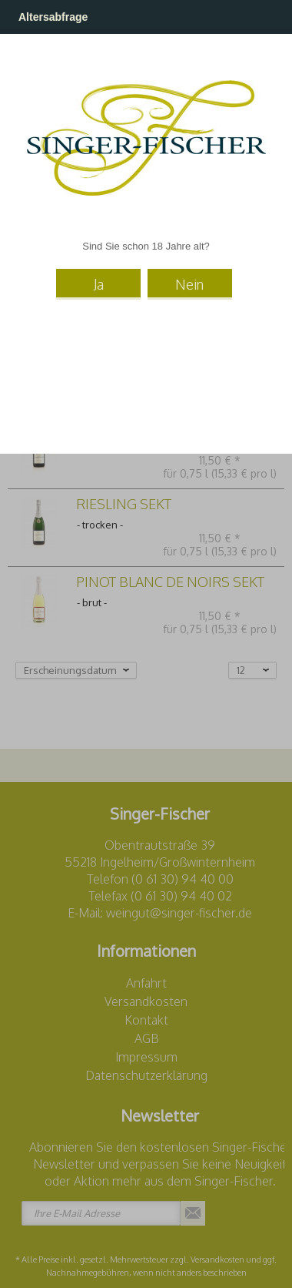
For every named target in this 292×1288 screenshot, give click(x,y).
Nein (189, 284)
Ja (99, 284)
